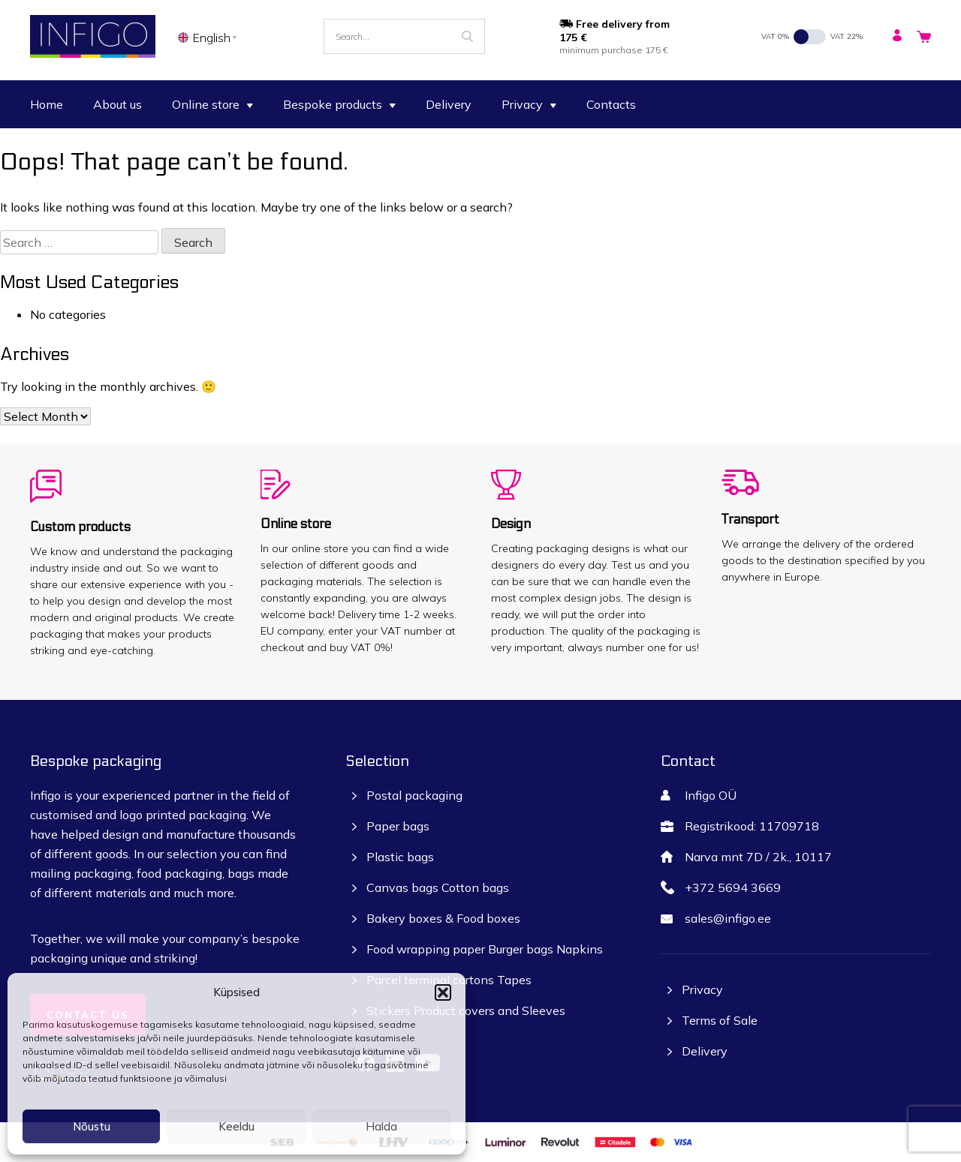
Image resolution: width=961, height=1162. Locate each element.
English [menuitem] (211, 37)
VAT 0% (775, 36)
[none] (209, 36)
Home (46, 104)
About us (117, 104)
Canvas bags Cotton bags (437, 887)
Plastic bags (400, 856)
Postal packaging (414, 795)
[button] (442, 992)
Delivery (448, 104)
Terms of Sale (720, 1020)
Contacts (611, 104)
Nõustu (91, 1126)
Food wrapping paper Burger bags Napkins (484, 948)
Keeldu (236, 1126)
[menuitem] (209, 36)
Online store (212, 104)
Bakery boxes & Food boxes (443, 918)
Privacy (529, 104)
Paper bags (397, 825)
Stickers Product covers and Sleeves (465, 1010)
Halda (381, 1126)
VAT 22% (846, 36)
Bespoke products (339, 104)
